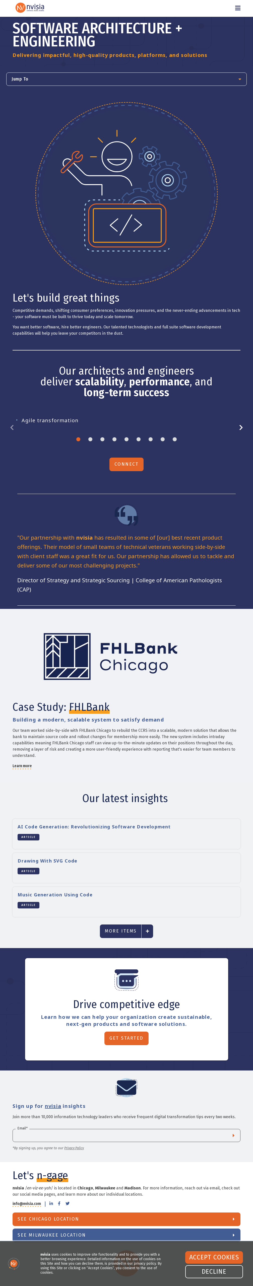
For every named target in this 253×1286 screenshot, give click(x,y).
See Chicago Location (48, 1219)
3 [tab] (102, 439)
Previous (14, 427)
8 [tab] (163, 439)
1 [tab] (78, 439)
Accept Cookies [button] (214, 1257)
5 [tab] (126, 439)
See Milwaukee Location (52, 1235)
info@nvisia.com (27, 1204)
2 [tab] (90, 439)
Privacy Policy (74, 1148)
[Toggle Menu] (237, 8)
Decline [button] (214, 1271)
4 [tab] (114, 439)
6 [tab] (139, 439)
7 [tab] (151, 439)
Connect (126, 464)
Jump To (20, 79)
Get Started (126, 1038)
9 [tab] (175, 439)
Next (239, 427)
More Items (121, 931)
